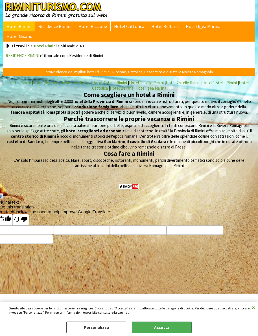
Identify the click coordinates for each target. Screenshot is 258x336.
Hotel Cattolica (125, 27)
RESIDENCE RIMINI (22, 47)
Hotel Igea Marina (197, 27)
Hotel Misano (233, 27)
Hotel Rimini (18, 27)
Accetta (161, 327)
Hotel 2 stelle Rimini (183, 74)
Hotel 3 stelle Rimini (146, 74)
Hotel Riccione (90, 27)
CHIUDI (253, 307)
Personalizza (96, 327)
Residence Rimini (53, 27)
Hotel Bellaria (160, 27)
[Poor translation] (21, 212)
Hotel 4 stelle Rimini (109, 74)
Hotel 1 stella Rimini (219, 74)
